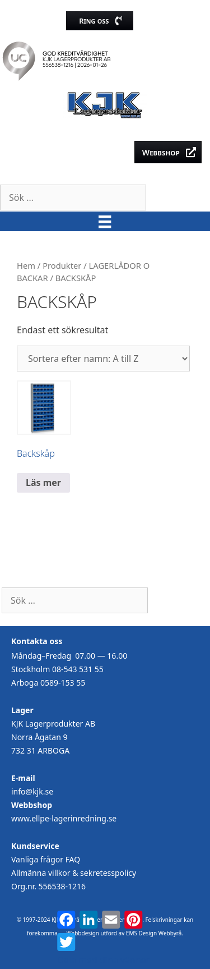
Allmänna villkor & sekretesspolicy (73, 872)
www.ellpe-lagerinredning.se (63, 818)
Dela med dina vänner (103, 960)
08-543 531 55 (78, 669)
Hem (26, 265)
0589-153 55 (62, 682)
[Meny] (105, 221)
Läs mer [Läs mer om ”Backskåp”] (43, 482)
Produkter (62, 265)
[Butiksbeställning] (103, 358)
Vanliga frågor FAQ (45, 859)
